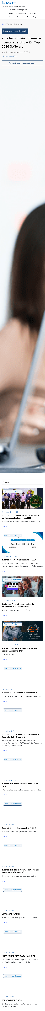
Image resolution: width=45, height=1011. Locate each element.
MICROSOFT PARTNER (11, 914)
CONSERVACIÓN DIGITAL (12, 1000)
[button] (15, 31)
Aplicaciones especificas (17, 13)
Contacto (5, 7)
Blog (34, 17)
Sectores (33, 13)
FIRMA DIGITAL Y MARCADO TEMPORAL (18, 956)
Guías (11, 17)
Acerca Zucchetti (23, 17)
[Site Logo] (9, 3)
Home (4, 24)
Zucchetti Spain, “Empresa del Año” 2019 (19, 828)
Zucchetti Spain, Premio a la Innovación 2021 (20, 693)
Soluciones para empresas (18, 10)
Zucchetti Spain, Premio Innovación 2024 (19, 560)
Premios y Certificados (12, 491)
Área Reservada (13, 7)
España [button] (21, 7)
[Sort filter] (22, 482)
